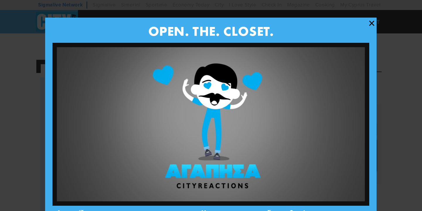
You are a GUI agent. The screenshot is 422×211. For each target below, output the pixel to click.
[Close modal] (371, 23)
